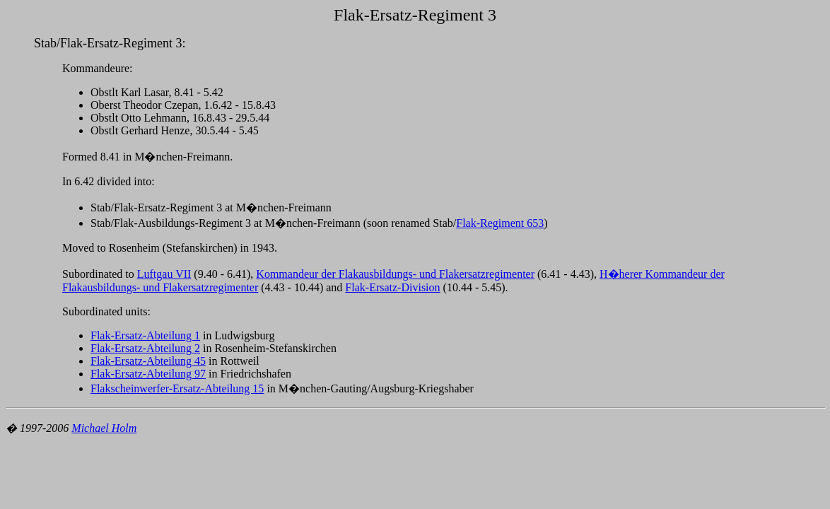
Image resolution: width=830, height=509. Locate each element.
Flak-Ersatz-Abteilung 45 (148, 361)
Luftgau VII (164, 274)
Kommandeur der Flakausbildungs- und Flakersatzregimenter (395, 274)
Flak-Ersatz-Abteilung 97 (148, 374)
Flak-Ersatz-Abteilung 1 (145, 335)
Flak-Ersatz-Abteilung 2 (145, 348)
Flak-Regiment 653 (500, 223)
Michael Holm (103, 428)
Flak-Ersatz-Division (392, 287)
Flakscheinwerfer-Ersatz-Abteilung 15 (177, 388)
